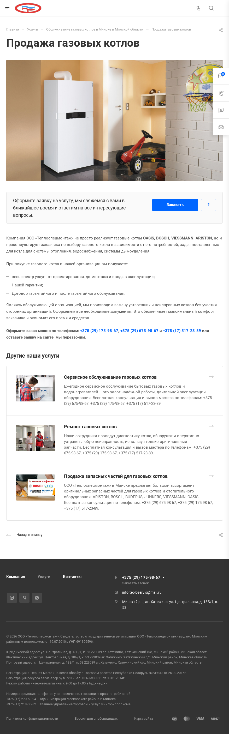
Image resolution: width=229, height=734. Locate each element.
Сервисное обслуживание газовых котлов (110, 377)
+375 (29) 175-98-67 (99, 330)
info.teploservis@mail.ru (142, 592)
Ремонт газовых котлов (90, 426)
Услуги (44, 576)
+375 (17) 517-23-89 (182, 330)
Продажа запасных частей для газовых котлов (116, 476)
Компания (15, 576)
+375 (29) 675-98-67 (139, 330)
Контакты (72, 576)
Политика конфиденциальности (32, 718)
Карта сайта (143, 718)
